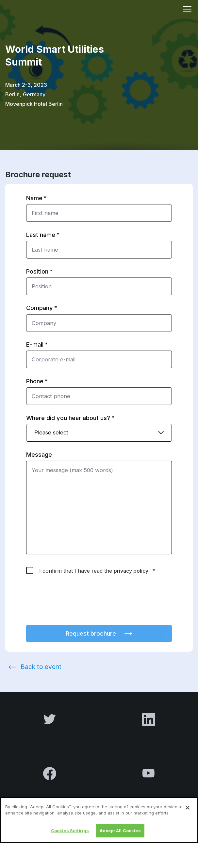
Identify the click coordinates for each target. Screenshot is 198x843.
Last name (40, 234)
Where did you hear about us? (68, 417)
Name (34, 197)
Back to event (41, 667)
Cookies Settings (70, 834)
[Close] (187, 811)
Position (37, 271)
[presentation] (75, 604)
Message (39, 454)
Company (39, 307)
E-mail (34, 344)
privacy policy (131, 570)
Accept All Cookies (120, 834)
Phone (34, 381)
